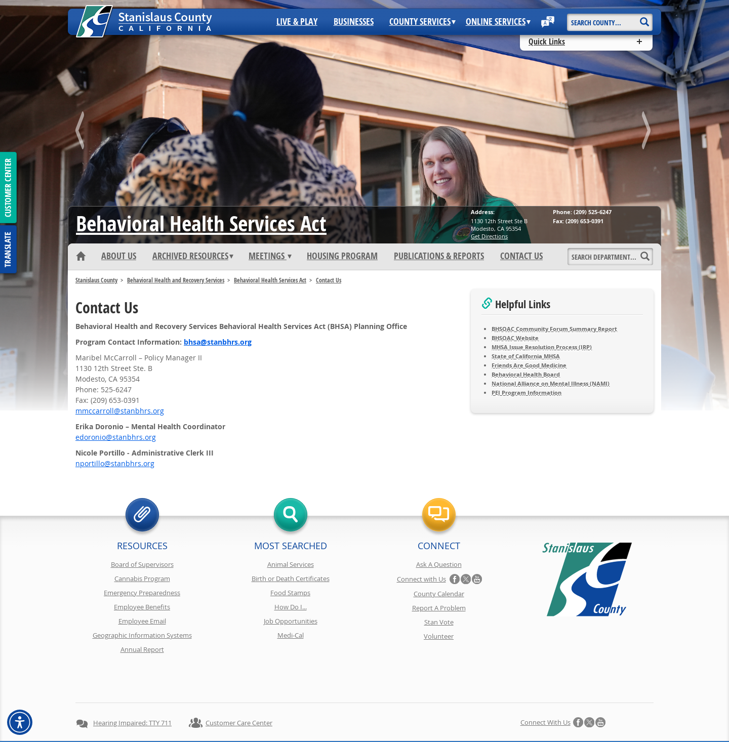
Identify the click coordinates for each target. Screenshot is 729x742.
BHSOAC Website (515, 338)
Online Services (498, 22)
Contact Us (521, 256)
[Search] (644, 18)
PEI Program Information (526, 392)
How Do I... (290, 606)
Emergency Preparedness (142, 592)
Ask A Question (439, 564)
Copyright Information (290, 716)
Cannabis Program (142, 578)
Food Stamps (290, 592)
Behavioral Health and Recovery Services (175, 280)
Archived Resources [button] (192, 256)
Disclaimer (349, 716)
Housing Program (342, 256)
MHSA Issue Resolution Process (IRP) (542, 347)
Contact (512, 716)
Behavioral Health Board (526, 374)
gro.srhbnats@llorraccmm (119, 411)
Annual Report (142, 649)
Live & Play (296, 22)
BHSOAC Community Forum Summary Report (554, 329)
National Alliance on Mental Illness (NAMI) (551, 383)
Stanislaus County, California (374, 732)
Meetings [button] (270, 256)
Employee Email (142, 621)
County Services (422, 22)
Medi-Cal (290, 635)
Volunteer (439, 636)
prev (81, 132)
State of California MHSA (526, 356)
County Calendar (439, 593)
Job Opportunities (290, 621)
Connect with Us (421, 579)
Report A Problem (439, 607)
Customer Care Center (239, 686)
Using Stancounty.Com (457, 716)
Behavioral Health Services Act (201, 223)
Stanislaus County (96, 280)
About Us (118, 256)
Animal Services (290, 564)
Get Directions (489, 236)
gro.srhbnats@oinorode (115, 437)
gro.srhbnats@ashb (218, 342)
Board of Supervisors (142, 564)
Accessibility (395, 716)
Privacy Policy (227, 716)
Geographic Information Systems (142, 635)
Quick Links (547, 41)
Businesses (354, 22)
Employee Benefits (142, 606)
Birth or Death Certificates (291, 578)
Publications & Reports (439, 256)
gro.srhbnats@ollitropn (114, 463)
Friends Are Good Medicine (529, 365)
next (647, 132)
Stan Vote (439, 622)
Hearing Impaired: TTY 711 (132, 686)
